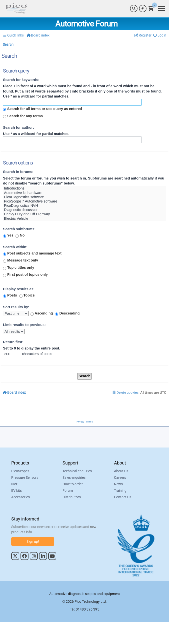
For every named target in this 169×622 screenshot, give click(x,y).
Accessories (20, 497)
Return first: (13, 342)
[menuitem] (159, 35)
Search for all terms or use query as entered (42, 109)
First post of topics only (25, 274)
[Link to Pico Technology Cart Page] (151, 8)
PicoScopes (20, 471)
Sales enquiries (74, 478)
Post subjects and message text (32, 253)
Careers (120, 478)
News (118, 484)
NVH (14, 484)
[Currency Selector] (142, 8)
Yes (8, 235)
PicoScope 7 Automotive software (85, 201)
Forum (67, 490)
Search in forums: (18, 172)
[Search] (134, 8)
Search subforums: (19, 229)
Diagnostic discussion (85, 210)
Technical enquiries (77, 471)
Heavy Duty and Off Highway (85, 214)
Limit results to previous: (24, 325)
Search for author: (18, 128)
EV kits (16, 490)
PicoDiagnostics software (85, 197)
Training (120, 490)
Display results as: (18, 289)
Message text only (20, 260)
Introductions (85, 188)
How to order (72, 484)
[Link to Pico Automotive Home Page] (16, 8)
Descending (67, 313)
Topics (27, 295)
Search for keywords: (21, 80)
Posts (10, 295)
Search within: (15, 247)
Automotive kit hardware (85, 193)
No (20, 235)
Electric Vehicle (85, 218)
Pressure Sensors (24, 478)
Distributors (71, 497)
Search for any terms (23, 116)
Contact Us (122, 497)
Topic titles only (18, 268)
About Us (121, 471)
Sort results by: (16, 307)
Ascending (41, 313)
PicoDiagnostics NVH (85, 206)
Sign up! (32, 542)
